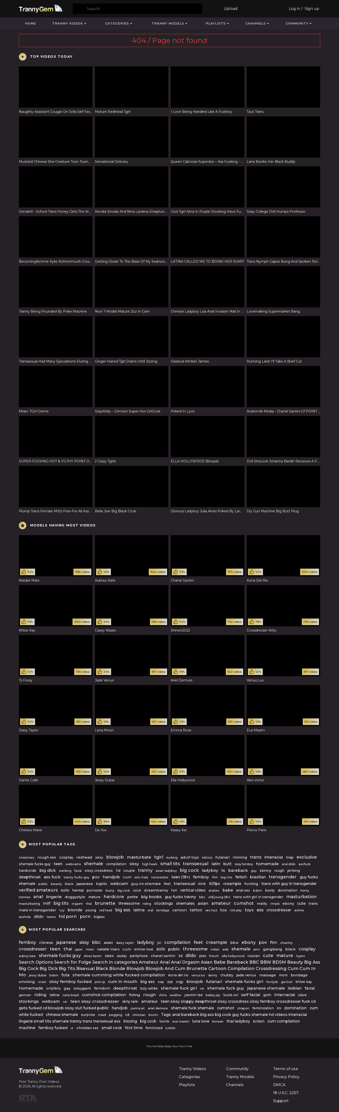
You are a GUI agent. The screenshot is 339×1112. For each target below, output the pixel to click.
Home (30, 23)
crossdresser (278, 910)
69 (279, 1008)
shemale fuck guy (225, 988)
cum (127, 877)
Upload (231, 8)
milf (46, 903)
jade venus (246, 975)
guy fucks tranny (180, 897)
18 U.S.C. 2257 (286, 1093)
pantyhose (139, 956)
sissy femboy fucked (70, 981)
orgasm (77, 903)
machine (27, 1028)
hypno (300, 956)
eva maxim (180, 1021)
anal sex (243, 890)
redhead (84, 857)
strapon (243, 1008)
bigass (99, 917)
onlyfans (53, 988)
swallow (175, 995)
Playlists (216, 23)
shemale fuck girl (179, 988)
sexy (99, 857)
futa (223, 910)
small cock (111, 1028)
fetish (241, 877)
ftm (215, 877)
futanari (222, 857)
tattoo (196, 910)
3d (180, 956)
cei (202, 988)
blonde (75, 910)
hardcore (114, 896)
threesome (129, 903)
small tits (170, 863)
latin (215, 863)
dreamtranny (156, 890)
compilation (116, 864)
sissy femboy (244, 864)
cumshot (244, 903)
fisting (134, 995)
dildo (39, 916)
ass (260, 909)
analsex (214, 890)
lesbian (295, 988)
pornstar (95, 890)
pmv (257, 949)
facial (78, 870)
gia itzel (286, 982)
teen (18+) (180, 877)
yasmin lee (193, 995)
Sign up (312, 8)
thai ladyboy (238, 1021)
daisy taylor (125, 943)
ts (223, 870)
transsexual (195, 863)
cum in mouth (122, 981)
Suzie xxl (230, 995)
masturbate (139, 857)
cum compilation (283, 1021)
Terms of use (285, 1069)
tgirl (158, 857)
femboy (201, 877)
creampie (232, 883)
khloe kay (303, 982)
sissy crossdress (99, 870)
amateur (221, 903)
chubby (226, 975)
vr (72, 1028)
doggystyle (75, 897)
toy (62, 910)
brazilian (258, 877)
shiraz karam (93, 956)
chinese (46, 942)
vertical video (193, 890)
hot (174, 890)
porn (85, 916)
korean (217, 1021)
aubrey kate (27, 956)
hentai (78, 890)
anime (299, 910)
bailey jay (213, 995)
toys (249, 910)
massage (267, 975)
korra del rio (178, 975)
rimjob (274, 903)
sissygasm (82, 988)
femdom (102, 988)
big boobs (151, 896)
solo (65, 890)
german (25, 995)
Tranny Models (168, 23)
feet (167, 884)
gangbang (272, 949)
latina (139, 910)
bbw (234, 942)
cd (127, 1015)
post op (100, 982)
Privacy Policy (286, 1077)
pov (96, 877)
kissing (130, 1021)
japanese (85, 883)
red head (105, 910)
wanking (65, 870)
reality (262, 903)
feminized (153, 1028)
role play (236, 910)
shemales (185, 903)
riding (147, 903)
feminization (263, 1008)
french (214, 956)
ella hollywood (233, 956)
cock (137, 890)
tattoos (207, 857)
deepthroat (30, 877)
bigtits (101, 884)
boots (153, 1015)
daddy (122, 956)
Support (281, 1101)
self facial (250, 994)
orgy (179, 982)
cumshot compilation (104, 994)
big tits (61, 903)
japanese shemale (266, 988)
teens (51, 917)
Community (297, 23)
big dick (47, 870)
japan (79, 949)
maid (102, 1015)
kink (202, 883)
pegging (115, 1015)
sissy (134, 863)
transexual (184, 883)
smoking (27, 981)
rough (279, 870)
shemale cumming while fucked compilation (119, 975)
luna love (200, 1021)
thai (89, 903)
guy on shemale (146, 883)
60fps (214, 883)
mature (94, 897)
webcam (119, 883)
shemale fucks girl (244, 981)
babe (227, 890)
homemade (267, 864)
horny (304, 890)
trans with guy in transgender (289, 883)
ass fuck (52, 877)
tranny (145, 870)
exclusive (307, 857)
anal (38, 896)
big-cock (123, 890)
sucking (172, 857)
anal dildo (288, 864)
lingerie (54, 896)
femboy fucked (53, 1028)
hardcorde (27, 870)
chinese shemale (62, 1014)
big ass (122, 909)
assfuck (305, 864)
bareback (238, 870)
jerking (293, 870)
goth (267, 995)
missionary (26, 857)
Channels (256, 23)
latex (109, 955)
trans (255, 857)
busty (110, 890)
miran (90, 949)
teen (58, 864)
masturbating (29, 903)
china (163, 995)
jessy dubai (37, 975)
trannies (24, 897)
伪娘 (170, 982)
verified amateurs (38, 890)
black (69, 884)
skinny (265, 870)
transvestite (159, 877)
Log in (294, 8)
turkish (170, 1028)
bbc (202, 897)
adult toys (190, 857)
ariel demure (158, 1008)
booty (270, 890)
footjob (272, 982)
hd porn (68, 916)
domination (287, 890)
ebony (288, 903)
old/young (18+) (219, 897)
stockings (163, 903)
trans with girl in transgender (258, 897)
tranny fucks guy (76, 877)
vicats (42, 982)
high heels (149, 864)
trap (290, 857)
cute (301, 903)
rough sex (46, 857)
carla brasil (70, 995)
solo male (141, 877)
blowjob (115, 857)
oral (150, 910)
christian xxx (87, 1028)
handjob (111, 877)
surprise (88, 1015)
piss (202, 955)
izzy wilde (149, 988)
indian (215, 949)
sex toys (211, 910)
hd (118, 870)
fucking (251, 883)
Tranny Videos (67, 23)
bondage (162, 910)
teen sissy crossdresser (94, 1001)
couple (129, 870)
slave (302, 995)
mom (283, 975)
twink (164, 1021)
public (43, 884)
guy (254, 870)
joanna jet (138, 1008)
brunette (105, 903)
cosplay (66, 857)
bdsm (257, 890)
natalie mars (108, 949)
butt (227, 864)
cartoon (179, 910)
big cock (189, 870)
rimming (240, 857)
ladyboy (210, 870)
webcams (73, 864)
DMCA (279, 1085)
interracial (273, 857)
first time (133, 1028)
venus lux (198, 975)
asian (203, 903)
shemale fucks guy (35, 864)
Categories (117, 23)
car (65, 1001)
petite (132, 897)
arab (225, 949)
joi (159, 943)
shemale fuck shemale (192, 1008)
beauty (56, 884)
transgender (283, 877)
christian (138, 1015)
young (90, 910)
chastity (286, 943)
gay (67, 988)
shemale (93, 863)
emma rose (143, 949)
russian (253, 956)
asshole (25, 917)
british (258, 1021)
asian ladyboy (166, 870)
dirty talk (130, 1001)
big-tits (226, 877)
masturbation (301, 896)
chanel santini (163, 956)
